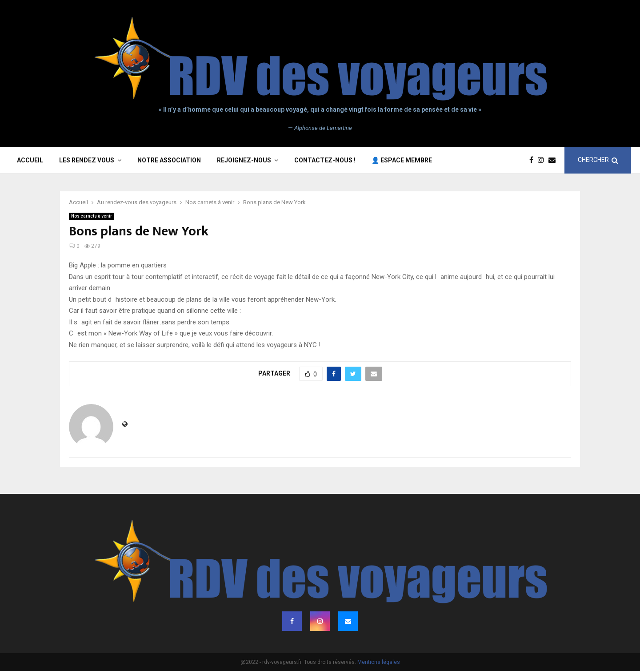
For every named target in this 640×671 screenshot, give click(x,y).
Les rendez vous (86, 160)
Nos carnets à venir (91, 216)
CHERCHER (598, 160)
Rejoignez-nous (244, 160)
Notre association (169, 160)
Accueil (30, 160)
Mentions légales (378, 662)
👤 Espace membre (402, 160)
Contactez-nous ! (325, 160)
